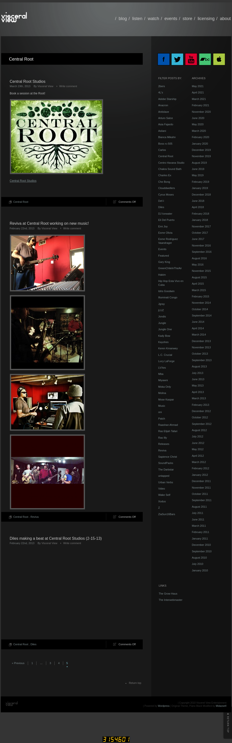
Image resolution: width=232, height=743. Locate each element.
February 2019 (200, 181)
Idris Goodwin (166, 291)
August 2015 (199, 277)
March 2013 (199, 398)
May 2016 (197, 264)
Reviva (34, 516)
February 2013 (200, 404)
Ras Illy (162, 437)
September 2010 (201, 551)
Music (161, 405)
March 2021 (199, 99)
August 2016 (199, 258)
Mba (160, 373)
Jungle (162, 323)
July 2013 (197, 373)
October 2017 (200, 232)
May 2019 (197, 175)
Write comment (68, 86)
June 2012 (198, 443)
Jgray (161, 303)
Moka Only (164, 386)
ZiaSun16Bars (166, 514)
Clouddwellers (166, 188)
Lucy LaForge (166, 361)
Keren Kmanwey (168, 348)
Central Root (20, 201)
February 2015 (200, 296)
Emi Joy (163, 226)
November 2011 (201, 487)
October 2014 (200, 309)
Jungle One (165, 329)
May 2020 (197, 124)
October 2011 (200, 493)
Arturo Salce (165, 118)
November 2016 (201, 245)
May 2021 (197, 86)
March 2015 (199, 290)
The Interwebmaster (170, 599)
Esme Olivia (165, 232)
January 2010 (200, 570)
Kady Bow (164, 335)
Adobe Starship (167, 99)
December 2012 (201, 411)
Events (162, 249)
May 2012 (197, 449)
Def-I (161, 200)
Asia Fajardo (165, 124)
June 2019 (198, 169)
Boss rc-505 (165, 143)
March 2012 (199, 462)
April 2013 (198, 392)
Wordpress (164, 706)
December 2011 (201, 481)
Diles (33, 644)
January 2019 (200, 188)
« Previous (18, 663)
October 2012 (200, 417)
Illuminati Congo (167, 297)
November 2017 (201, 226)
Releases (163, 443)
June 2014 (198, 321)
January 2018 (200, 219)
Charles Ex (164, 175)
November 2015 (201, 270)
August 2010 (199, 557)
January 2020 (200, 143)
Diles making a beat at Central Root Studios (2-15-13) (56, 538)
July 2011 (197, 513)
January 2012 (200, 474)
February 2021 (200, 105)
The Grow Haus (168, 593)
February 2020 (200, 137)
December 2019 (201, 149)
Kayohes (163, 342)
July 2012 (197, 436)
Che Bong (164, 181)
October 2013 (200, 353)
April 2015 (198, 283)
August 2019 (199, 162)
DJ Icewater (165, 213)
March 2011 (199, 525)
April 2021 (198, 92)
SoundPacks (165, 463)
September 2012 (201, 423)
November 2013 (201, 347)
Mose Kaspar (166, 399)
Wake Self (164, 494)
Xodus (162, 501)
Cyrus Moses (166, 194)
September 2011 (201, 500)
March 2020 (199, 130)
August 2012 (199, 430)
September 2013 (201, 360)
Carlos (162, 149)
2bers (161, 86)
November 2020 (201, 111)
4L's (160, 92)
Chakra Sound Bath (169, 169)
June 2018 (198, 200)
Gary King (164, 261)
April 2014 (198, 328)
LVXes (162, 367)
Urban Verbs (165, 482)
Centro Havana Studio (171, 162)
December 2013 (201, 341)
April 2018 (198, 207)
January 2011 (200, 538)
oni (160, 412)
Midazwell (221, 706)
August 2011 (199, 506)
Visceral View (45, 86)
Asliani (162, 130)
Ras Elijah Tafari (167, 431)
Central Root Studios (27, 81)
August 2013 (199, 366)
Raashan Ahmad (168, 424)
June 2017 (198, 239)
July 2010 (197, 563)
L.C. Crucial (165, 354)
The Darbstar (166, 469)
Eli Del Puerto (166, 219)
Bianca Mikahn (167, 137)
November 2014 (201, 302)
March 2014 (199, 334)
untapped (163, 475)
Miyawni (163, 380)
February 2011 (200, 532)
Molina (162, 393)
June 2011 (198, 519)
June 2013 (198, 379)
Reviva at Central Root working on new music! (49, 223)
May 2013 (197, 385)
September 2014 (201, 315)
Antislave (163, 111)
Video (161, 488)
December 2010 (201, 544)
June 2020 (198, 118)
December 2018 (201, 194)
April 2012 (198, 455)
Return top (135, 682)
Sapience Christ (167, 456)
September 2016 (201, 251)
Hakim (162, 274)
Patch (161, 418)
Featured (163, 255)
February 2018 (200, 213)
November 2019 (201, 156)
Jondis (162, 316)
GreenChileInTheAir (170, 268)
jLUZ (161, 310)
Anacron (163, 105)
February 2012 (200, 468)
